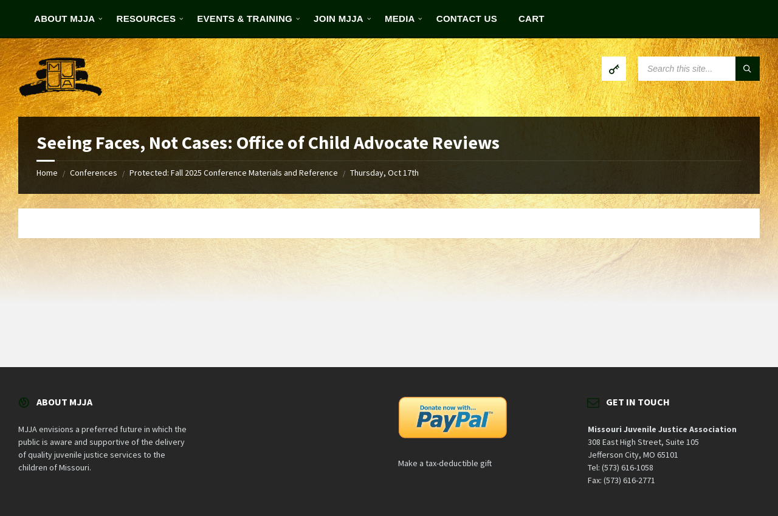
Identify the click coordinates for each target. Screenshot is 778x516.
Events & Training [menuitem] (244, 18)
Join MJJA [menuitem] (338, 18)
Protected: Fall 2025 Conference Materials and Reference (233, 172)
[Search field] (699, 69)
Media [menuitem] (400, 18)
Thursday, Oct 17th (384, 172)
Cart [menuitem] (531, 18)
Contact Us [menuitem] (466, 18)
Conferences (93, 172)
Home (47, 172)
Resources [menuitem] (146, 18)
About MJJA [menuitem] (64, 18)
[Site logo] (60, 93)
